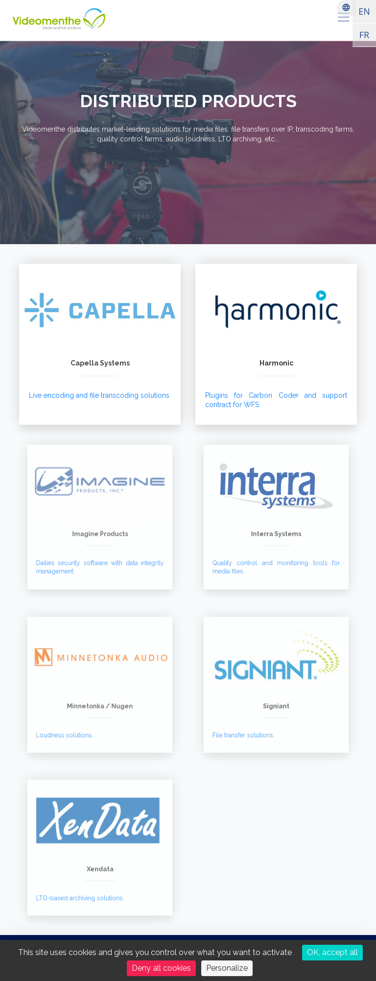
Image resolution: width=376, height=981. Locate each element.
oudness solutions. (70, 729)
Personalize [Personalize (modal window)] (227, 968)
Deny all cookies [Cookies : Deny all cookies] (161, 968)
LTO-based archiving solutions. (82, 892)
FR (364, 35)
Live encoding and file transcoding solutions (99, 395)
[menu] (343, 17)
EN (364, 11)
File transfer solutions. (247, 729)
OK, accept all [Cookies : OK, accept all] (332, 952)
